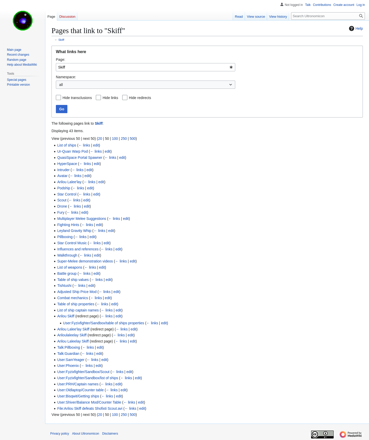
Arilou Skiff (65, 316)
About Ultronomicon (85, 433)
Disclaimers (110, 433)
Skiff (61, 39)
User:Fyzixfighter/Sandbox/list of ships (87, 378)
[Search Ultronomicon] (328, 16)
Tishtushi (64, 285)
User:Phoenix (68, 366)
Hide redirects (140, 98)
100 (115, 138)
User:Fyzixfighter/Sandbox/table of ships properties (103, 323)
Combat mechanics (72, 298)
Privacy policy (59, 433)
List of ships (66, 145)
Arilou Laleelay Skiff (73, 341)
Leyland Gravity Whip (74, 231)
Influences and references (77, 249)
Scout (61, 200)
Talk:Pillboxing (68, 347)
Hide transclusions (77, 98)
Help (355, 28)
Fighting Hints (68, 225)
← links (84, 145)
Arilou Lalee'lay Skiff (73, 329)
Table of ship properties (75, 304)
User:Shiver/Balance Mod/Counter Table (89, 402)
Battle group (67, 273)
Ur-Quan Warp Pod (72, 151)
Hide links (110, 98)
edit (96, 145)
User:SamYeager (70, 360)
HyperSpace (67, 164)
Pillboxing (65, 237)
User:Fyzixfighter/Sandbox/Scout (83, 372)
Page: (60, 59)
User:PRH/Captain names (77, 384)
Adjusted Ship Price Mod (76, 292)
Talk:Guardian (68, 353)
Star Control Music (72, 243)
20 (100, 138)
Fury (60, 212)
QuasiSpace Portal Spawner (79, 157)
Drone (62, 206)
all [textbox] (61, 85)
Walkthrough (67, 255)
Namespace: (66, 77)
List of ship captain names (78, 310)
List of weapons (69, 267)
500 (133, 138)
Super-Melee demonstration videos (85, 261)
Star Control (66, 194)
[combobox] (145, 67)
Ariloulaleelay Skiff (71, 335)
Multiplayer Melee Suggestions (81, 219)
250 (124, 138)
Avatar (62, 176)
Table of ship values (73, 280)
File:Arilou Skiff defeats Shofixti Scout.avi (89, 408)
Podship (63, 188)
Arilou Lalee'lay (69, 182)
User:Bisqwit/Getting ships (78, 396)
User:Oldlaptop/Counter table (80, 390)
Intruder (63, 170)
